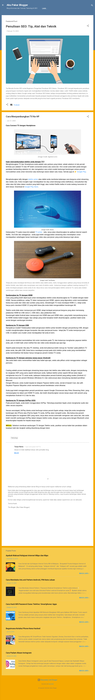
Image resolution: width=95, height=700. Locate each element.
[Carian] (92, 6)
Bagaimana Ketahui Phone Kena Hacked (23, 635)
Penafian (28, 15)
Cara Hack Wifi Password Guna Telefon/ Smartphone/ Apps (31, 610)
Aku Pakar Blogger (17, 5)
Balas (16, 459)
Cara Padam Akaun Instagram (19, 659)
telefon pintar (33, 186)
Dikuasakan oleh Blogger (47, 686)
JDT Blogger (41, 15)
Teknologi (14, 444)
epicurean (51, 690)
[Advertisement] (47, 533)
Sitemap (53, 15)
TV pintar (38, 238)
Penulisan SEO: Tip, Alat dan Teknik (31, 33)
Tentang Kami (14, 15)
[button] (88, 32)
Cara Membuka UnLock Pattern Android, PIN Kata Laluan (30, 586)
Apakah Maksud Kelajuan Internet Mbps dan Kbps (27, 562)
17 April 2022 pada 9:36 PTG (32, 453)
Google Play (81, 178)
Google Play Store (31, 193)
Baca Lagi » (84, 580)
